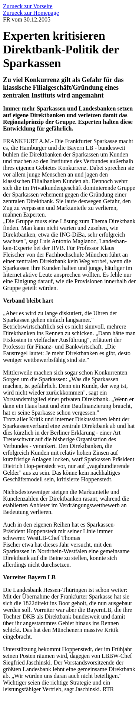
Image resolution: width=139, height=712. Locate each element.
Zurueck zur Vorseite (28, 6)
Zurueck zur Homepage (31, 13)
